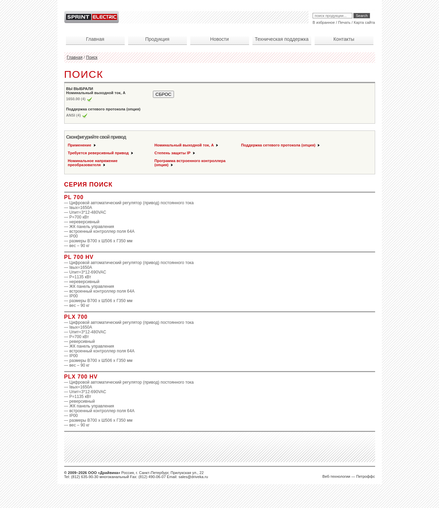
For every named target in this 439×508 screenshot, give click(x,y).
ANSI (70, 115)
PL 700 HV (79, 257)
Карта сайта (364, 22)
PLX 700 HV (81, 377)
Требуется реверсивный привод (101, 153)
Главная (75, 57)
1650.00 (73, 99)
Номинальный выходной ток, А (187, 145)
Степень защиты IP (175, 153)
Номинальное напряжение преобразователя (93, 163)
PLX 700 (76, 317)
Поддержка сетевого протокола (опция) (281, 145)
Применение (82, 145)
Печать (344, 22)
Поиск (92, 57)
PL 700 (74, 197)
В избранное (324, 22)
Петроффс (365, 476)
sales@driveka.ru (193, 477)
